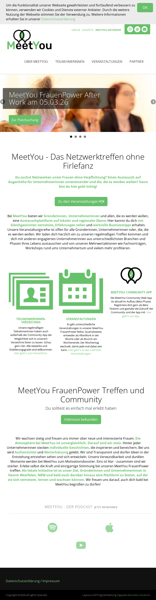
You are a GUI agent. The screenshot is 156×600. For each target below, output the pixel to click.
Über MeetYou (36, 61)
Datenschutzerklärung (58, 19)
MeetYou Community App (131, 292)
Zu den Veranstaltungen (81, 201)
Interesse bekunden (81, 419)
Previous (3, 102)
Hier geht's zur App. (137, 314)
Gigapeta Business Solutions (133, 595)
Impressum (51, 581)
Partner (137, 61)
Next (153, 102)
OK (145, 7)
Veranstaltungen (107, 61)
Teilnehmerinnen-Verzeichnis (31, 320)
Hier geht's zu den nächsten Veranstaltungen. (84, 351)
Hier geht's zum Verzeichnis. (31, 353)
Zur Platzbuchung (24, 120)
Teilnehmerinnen (69, 61)
